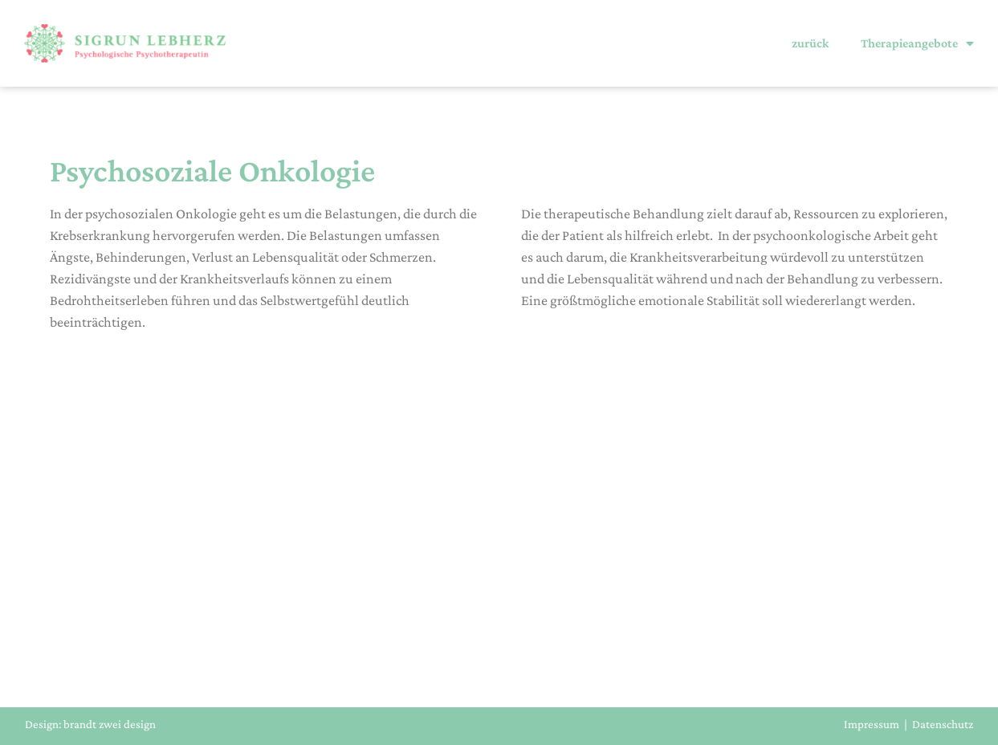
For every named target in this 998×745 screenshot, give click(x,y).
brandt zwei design (109, 724)
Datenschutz (942, 724)
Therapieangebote (917, 43)
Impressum (871, 724)
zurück (810, 43)
